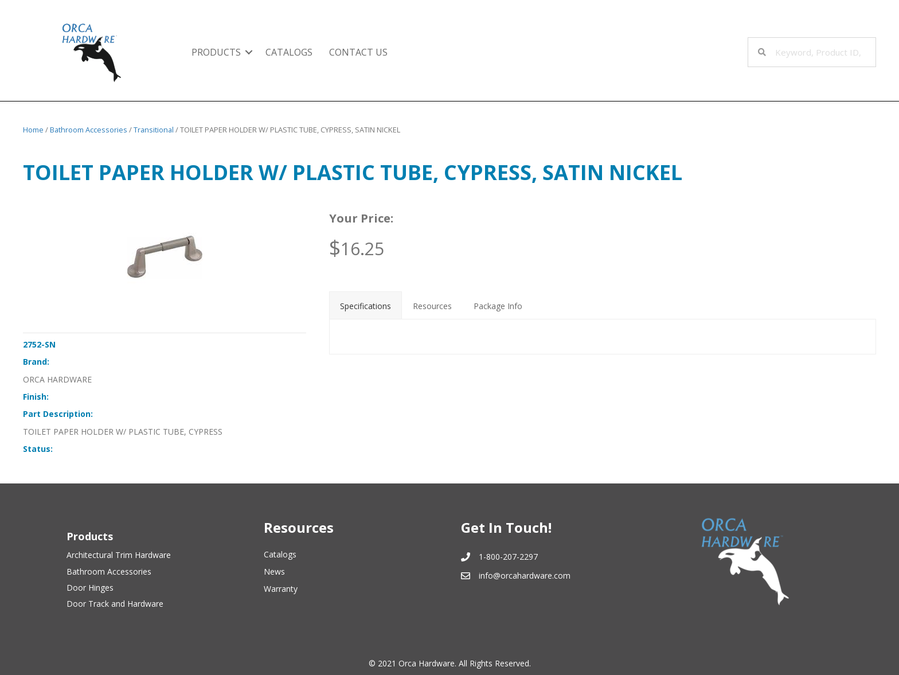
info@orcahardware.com (524, 575)
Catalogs (288, 52)
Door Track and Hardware (115, 603)
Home (33, 129)
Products (216, 52)
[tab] (365, 305)
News (274, 571)
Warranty (281, 588)
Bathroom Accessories (88, 129)
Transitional (154, 129)
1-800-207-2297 (508, 556)
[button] (249, 52)
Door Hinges (90, 587)
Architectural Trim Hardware (119, 554)
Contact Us (358, 52)
